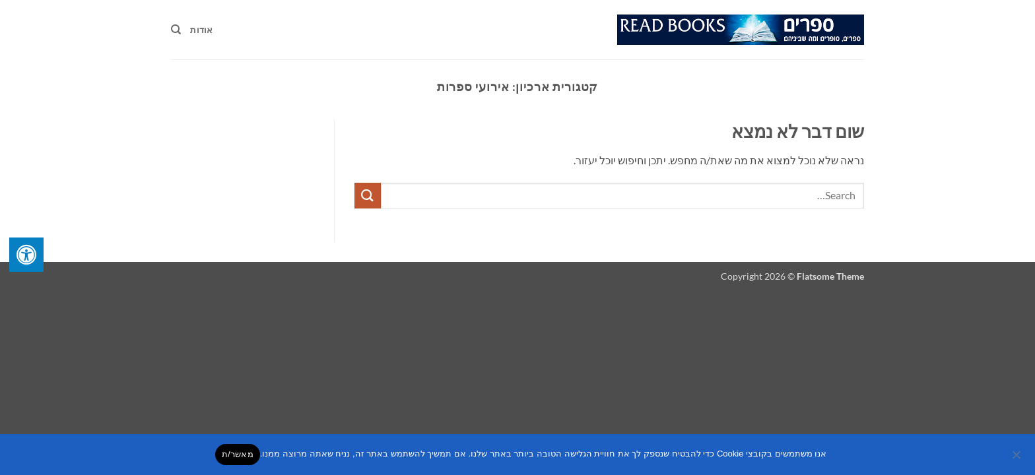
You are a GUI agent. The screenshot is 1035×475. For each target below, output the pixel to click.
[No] (1017, 458)
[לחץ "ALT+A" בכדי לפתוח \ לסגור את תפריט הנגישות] (26, 255)
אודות (201, 29)
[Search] (176, 29)
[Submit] (367, 195)
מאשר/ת (237, 454)
